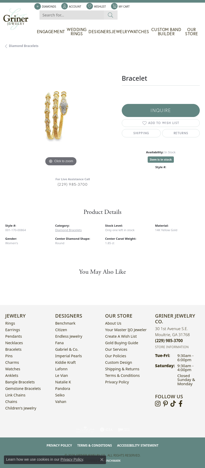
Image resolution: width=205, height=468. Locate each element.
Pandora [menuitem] (62, 388)
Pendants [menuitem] (13, 336)
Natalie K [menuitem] (63, 381)
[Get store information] (172, 347)
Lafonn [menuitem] (61, 368)
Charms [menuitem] (12, 362)
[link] (45, 6)
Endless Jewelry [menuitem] (68, 336)
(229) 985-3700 (73, 184)
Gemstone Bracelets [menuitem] (23, 388)
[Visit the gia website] (106, 430)
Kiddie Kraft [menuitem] (65, 362)
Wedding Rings (77, 31)
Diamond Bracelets (23, 46)
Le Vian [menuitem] (61, 375)
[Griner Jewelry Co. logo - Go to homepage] (18, 19)
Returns (181, 133)
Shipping (141, 133)
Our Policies (115, 355)
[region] (61, 111)
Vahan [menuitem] (60, 401)
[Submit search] (111, 15)
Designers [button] (99, 32)
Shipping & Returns (122, 368)
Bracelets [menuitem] (13, 349)
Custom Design (118, 362)
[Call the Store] (169, 340)
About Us (113, 323)
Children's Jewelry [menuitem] (20, 408)
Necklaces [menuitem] (14, 342)
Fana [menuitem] (59, 342)
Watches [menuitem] (12, 368)
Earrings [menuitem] (12, 329)
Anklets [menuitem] (11, 375)
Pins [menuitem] (9, 355)
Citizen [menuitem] (61, 329)
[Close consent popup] (101, 459)
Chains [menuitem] (11, 401)
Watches (139, 32)
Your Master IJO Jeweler (126, 329)
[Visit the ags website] (85, 430)
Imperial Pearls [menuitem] (68, 355)
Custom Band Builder (166, 31)
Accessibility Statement (137, 445)
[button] (71, 6)
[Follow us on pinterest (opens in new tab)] (165, 404)
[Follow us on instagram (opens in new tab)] (157, 404)
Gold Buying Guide (121, 342)
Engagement (51, 32)
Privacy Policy (117, 381)
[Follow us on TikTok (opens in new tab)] (173, 404)
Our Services (116, 349)
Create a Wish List (121, 336)
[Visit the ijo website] (124, 430)
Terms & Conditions (122, 375)
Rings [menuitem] (10, 323)
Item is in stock (161, 159)
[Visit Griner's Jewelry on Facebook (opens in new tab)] (180, 404)
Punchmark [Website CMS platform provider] (112, 461)
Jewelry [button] (120, 32)
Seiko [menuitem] (60, 395)
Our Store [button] (191, 31)
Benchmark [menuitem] (65, 323)
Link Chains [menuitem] (15, 395)
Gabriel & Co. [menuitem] (67, 349)
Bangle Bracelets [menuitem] (20, 381)
